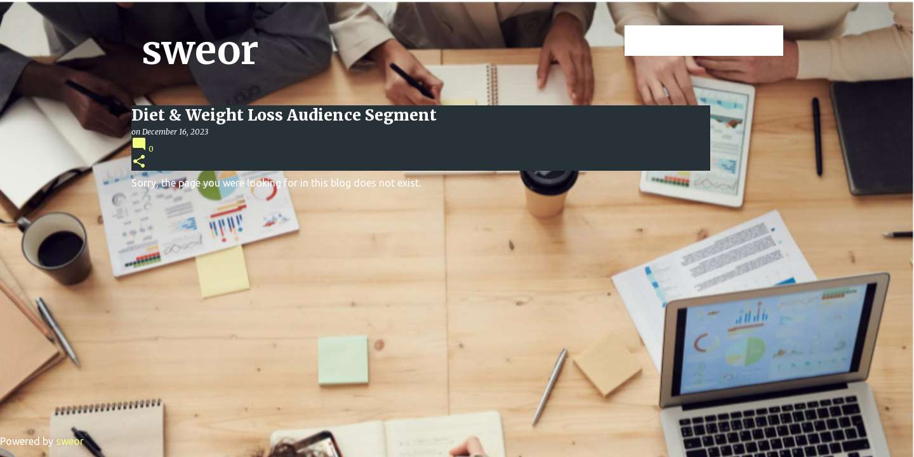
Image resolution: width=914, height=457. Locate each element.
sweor (200, 50)
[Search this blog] (716, 40)
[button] (139, 162)
